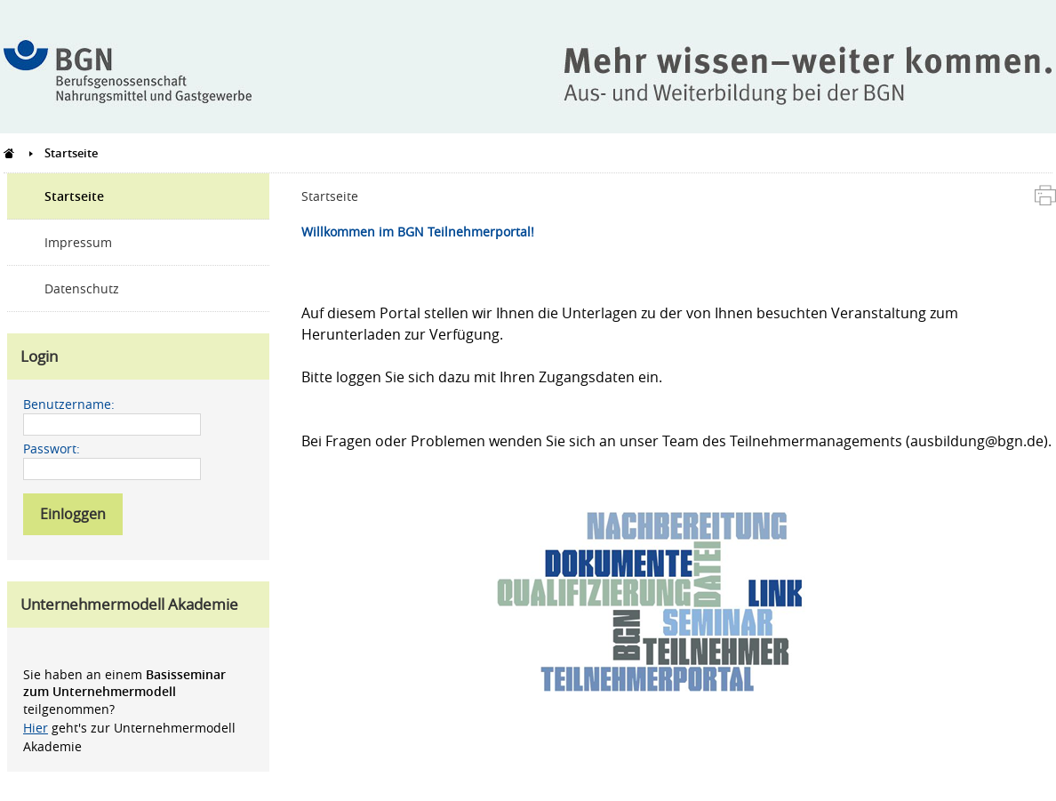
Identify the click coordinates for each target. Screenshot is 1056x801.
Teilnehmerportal (9, 153)
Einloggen (73, 514)
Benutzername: (69, 404)
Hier (35, 727)
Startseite (74, 196)
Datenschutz (81, 288)
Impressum (78, 242)
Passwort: (51, 448)
